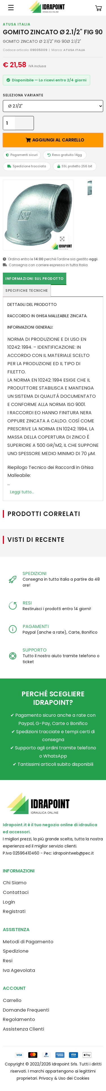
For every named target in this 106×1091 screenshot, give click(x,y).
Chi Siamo (15, 882)
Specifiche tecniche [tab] (26, 290)
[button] (98, 8)
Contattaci (16, 892)
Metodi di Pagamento (28, 941)
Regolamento (19, 1019)
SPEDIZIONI (34, 573)
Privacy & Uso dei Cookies (64, 1078)
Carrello (12, 1000)
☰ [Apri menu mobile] (11, 8)
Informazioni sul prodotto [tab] (34, 278)
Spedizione (16, 951)
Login (9, 902)
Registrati (14, 911)
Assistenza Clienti (23, 1029)
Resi (7, 960)
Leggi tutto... (22, 492)
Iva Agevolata (19, 970)
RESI (27, 603)
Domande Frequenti (26, 1010)
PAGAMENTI (36, 626)
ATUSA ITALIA (17, 24)
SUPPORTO (35, 650)
